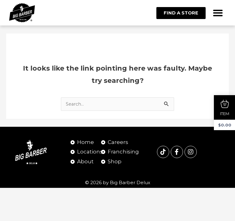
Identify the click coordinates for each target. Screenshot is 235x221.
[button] (218, 13)
